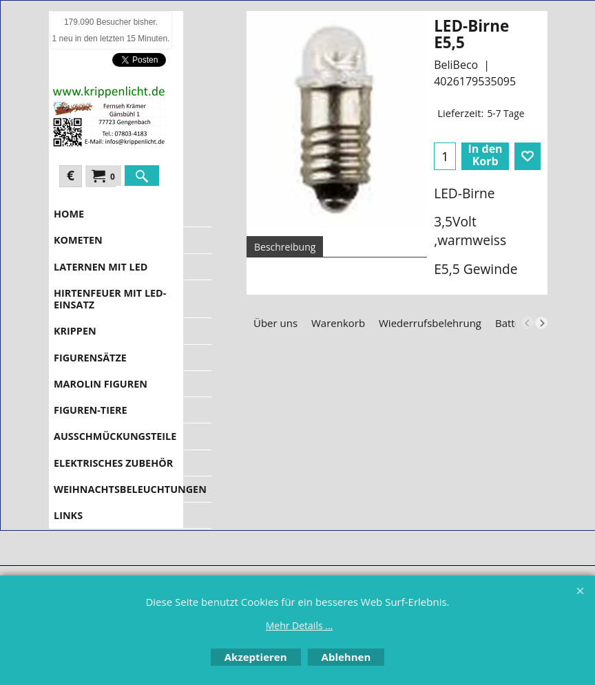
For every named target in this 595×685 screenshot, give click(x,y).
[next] (541, 323)
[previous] (527, 323)
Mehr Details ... (299, 625)
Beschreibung (284, 246)
